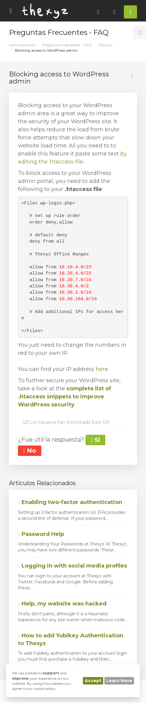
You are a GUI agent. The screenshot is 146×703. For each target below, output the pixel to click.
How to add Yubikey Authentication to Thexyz (70, 639)
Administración (22, 45)
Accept (93, 680)
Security (106, 45)
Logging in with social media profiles (72, 565)
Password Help (41, 534)
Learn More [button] (119, 680)
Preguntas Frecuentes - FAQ (67, 45)
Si (95, 439)
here (102, 369)
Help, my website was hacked (62, 603)
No (29, 450)
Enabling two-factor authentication (70, 502)
